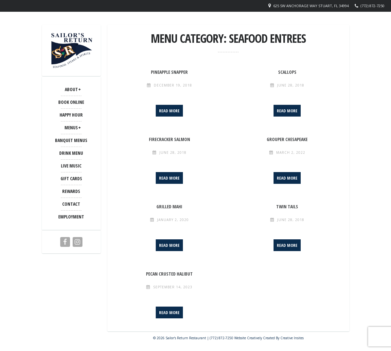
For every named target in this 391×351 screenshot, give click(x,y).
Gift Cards (71, 178)
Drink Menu (71, 153)
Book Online (71, 102)
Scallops (287, 72)
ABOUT (71, 89)
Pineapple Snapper (169, 72)
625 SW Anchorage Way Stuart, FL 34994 (311, 5)
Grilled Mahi (169, 206)
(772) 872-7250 (372, 5)
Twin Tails (287, 206)
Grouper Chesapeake (287, 139)
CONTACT (71, 204)
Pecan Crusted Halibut (169, 274)
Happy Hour (71, 115)
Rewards (71, 191)
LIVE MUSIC (71, 166)
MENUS (71, 127)
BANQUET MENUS (71, 140)
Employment (71, 217)
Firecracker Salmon (169, 139)
